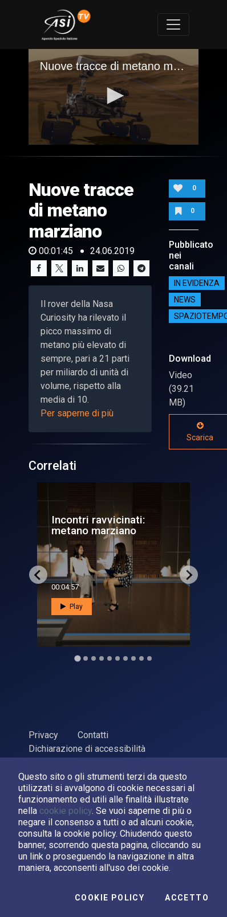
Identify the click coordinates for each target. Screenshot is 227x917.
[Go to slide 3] (93, 658)
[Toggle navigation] (173, 24)
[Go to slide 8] (133, 658)
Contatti (93, 735)
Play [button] (71, 607)
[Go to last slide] (38, 575)
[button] (113, 95)
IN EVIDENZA (197, 283)
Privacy (43, 735)
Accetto (187, 898)
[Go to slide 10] (149, 658)
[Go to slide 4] (101, 658)
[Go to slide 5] (109, 658)
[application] (114, 97)
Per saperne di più (77, 413)
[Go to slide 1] (77, 659)
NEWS (185, 299)
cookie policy (65, 810)
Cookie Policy (109, 898)
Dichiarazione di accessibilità (87, 748)
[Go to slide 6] (117, 658)
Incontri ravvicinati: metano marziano (98, 525)
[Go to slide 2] (85, 658)
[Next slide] (189, 575)
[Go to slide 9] (141, 658)
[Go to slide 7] (125, 658)
